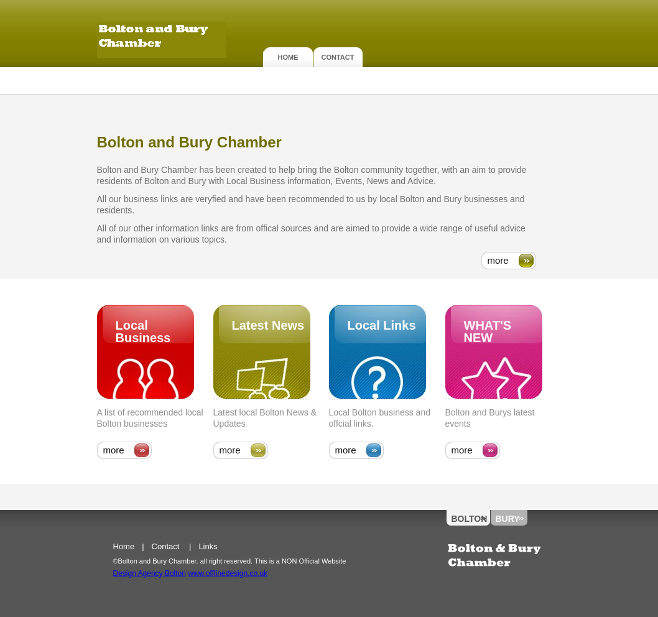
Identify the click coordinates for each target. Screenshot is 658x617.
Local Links (382, 325)
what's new (488, 331)
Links (207, 546)
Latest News (268, 325)
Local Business (143, 331)
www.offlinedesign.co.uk (227, 573)
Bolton (469, 519)
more (498, 260)
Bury (508, 519)
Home (288, 57)
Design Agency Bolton (149, 573)
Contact (338, 57)
